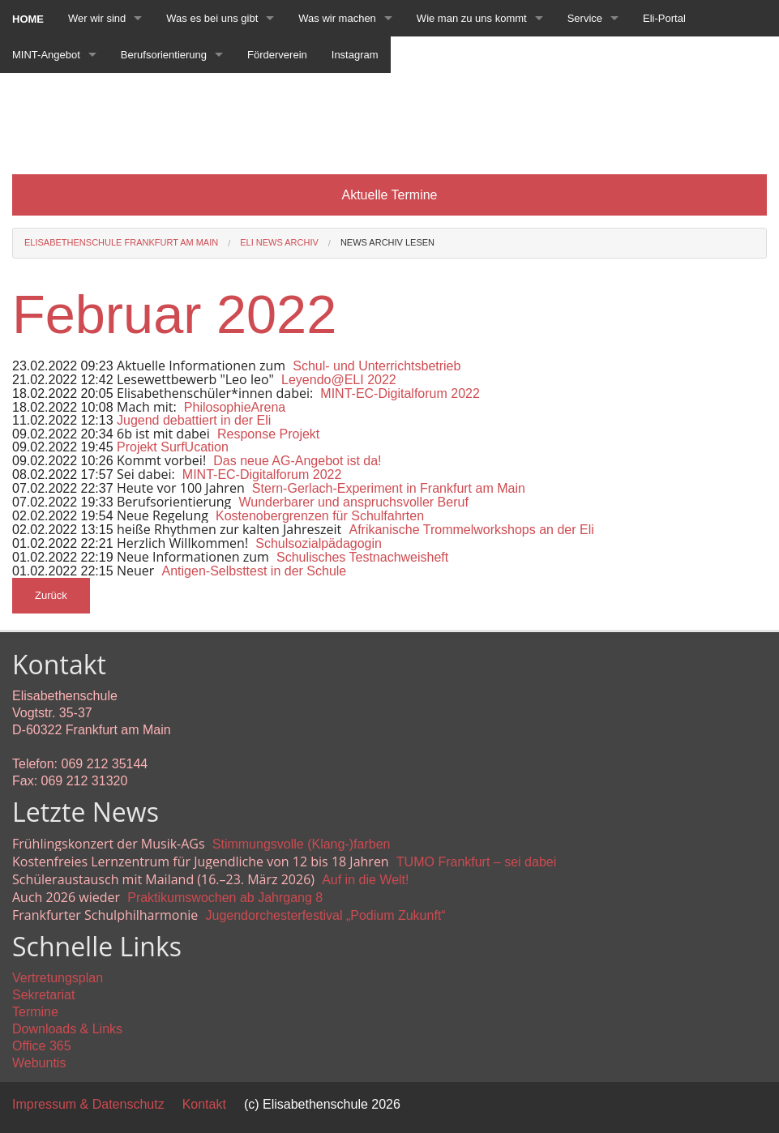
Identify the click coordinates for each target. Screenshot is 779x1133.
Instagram (355, 55)
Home (28, 19)
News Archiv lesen (387, 242)
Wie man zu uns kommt (472, 18)
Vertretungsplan (57, 978)
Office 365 (41, 1046)
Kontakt (204, 1104)
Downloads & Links (67, 1029)
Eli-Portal (664, 18)
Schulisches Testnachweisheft (362, 557)
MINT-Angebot (46, 55)
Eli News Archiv (279, 242)
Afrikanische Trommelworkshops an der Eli (471, 530)
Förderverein (277, 55)
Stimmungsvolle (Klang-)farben (301, 844)
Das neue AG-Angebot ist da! (297, 461)
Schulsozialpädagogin (318, 543)
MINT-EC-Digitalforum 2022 (400, 393)
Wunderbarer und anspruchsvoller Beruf (353, 502)
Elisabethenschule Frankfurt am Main (121, 242)
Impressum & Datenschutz (88, 1104)
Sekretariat (43, 995)
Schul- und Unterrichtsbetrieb (376, 366)
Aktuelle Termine (390, 195)
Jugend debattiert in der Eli (194, 420)
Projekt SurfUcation (173, 447)
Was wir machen (337, 18)
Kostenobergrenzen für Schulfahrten (320, 516)
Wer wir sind (97, 18)
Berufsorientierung (164, 55)
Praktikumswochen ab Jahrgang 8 (225, 897)
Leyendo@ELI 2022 (338, 380)
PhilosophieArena (234, 407)
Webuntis (39, 1063)
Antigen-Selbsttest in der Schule (254, 571)
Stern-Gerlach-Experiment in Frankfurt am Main (388, 488)
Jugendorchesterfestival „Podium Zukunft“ (325, 915)
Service (584, 18)
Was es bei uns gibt (212, 18)
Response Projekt (268, 434)
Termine (35, 1012)
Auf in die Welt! (365, 880)
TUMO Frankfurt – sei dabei (476, 862)
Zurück (51, 595)
